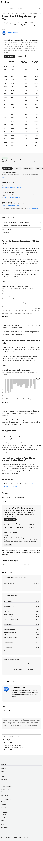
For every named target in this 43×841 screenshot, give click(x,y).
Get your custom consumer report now (12, 177)
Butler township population (9, 609)
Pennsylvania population (9, 583)
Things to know (7, 229)
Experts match (5, 789)
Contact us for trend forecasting (10, 205)
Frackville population (8, 624)
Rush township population (9, 629)
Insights (4, 13)
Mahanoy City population (9, 627)
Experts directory (6, 786)
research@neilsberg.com (32, 208)
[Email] (10, 711)
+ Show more (8, 544)
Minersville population (8, 614)
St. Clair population (8, 647)
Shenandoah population (9, 616)
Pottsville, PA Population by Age (12, 750)
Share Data (21, 56)
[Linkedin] (8, 711)
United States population (9, 586)
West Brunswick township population (12, 634)
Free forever (4, 802)
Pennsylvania (14, 13)
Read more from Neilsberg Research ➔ (21, 698)
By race (20, 663)
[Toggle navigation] (39, 2)
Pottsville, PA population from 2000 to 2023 (16, 222)
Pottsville (22, 13)
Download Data (9, 56)
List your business (6, 799)
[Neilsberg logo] (5, 2)
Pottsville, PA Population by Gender (13, 747)
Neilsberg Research (13, 32)
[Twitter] (5, 711)
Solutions (3, 773)
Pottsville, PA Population (25, 564)
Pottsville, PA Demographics (9, 564)
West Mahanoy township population (11, 645)
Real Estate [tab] (17, 168)
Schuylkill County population (10, 581)
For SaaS (3, 817)
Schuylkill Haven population (10, 604)
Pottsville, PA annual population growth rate (16, 226)
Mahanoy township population (10, 639)
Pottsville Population (32, 13)
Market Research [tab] (7, 168)
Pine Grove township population (10, 622)
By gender (30, 663)
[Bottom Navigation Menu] (38, 577)
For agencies (4, 812)
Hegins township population (10, 632)
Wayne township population (10, 606)
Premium (3, 804)
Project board (5, 792)
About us (3, 768)
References (5, 233)
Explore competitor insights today (11, 197)
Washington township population (11, 637)
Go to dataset (10, 520)
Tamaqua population (8, 601)
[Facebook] (3, 711)
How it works (4, 784)
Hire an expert (5, 827)
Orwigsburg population (8, 642)
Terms (20, 837)
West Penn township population (10, 611)
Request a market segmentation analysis (12, 187)
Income (6, 663)
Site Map (25, 837)
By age (25, 663)
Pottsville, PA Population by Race (12, 745)
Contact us (4, 825)
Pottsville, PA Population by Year (12, 743)
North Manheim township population (11, 619)
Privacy (15, 837)
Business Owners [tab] (28, 168)
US (8, 13)
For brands (4, 814)
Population (7, 669)
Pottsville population (8, 598)
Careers (3, 776)
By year (15, 663)
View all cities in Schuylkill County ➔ (14, 651)
